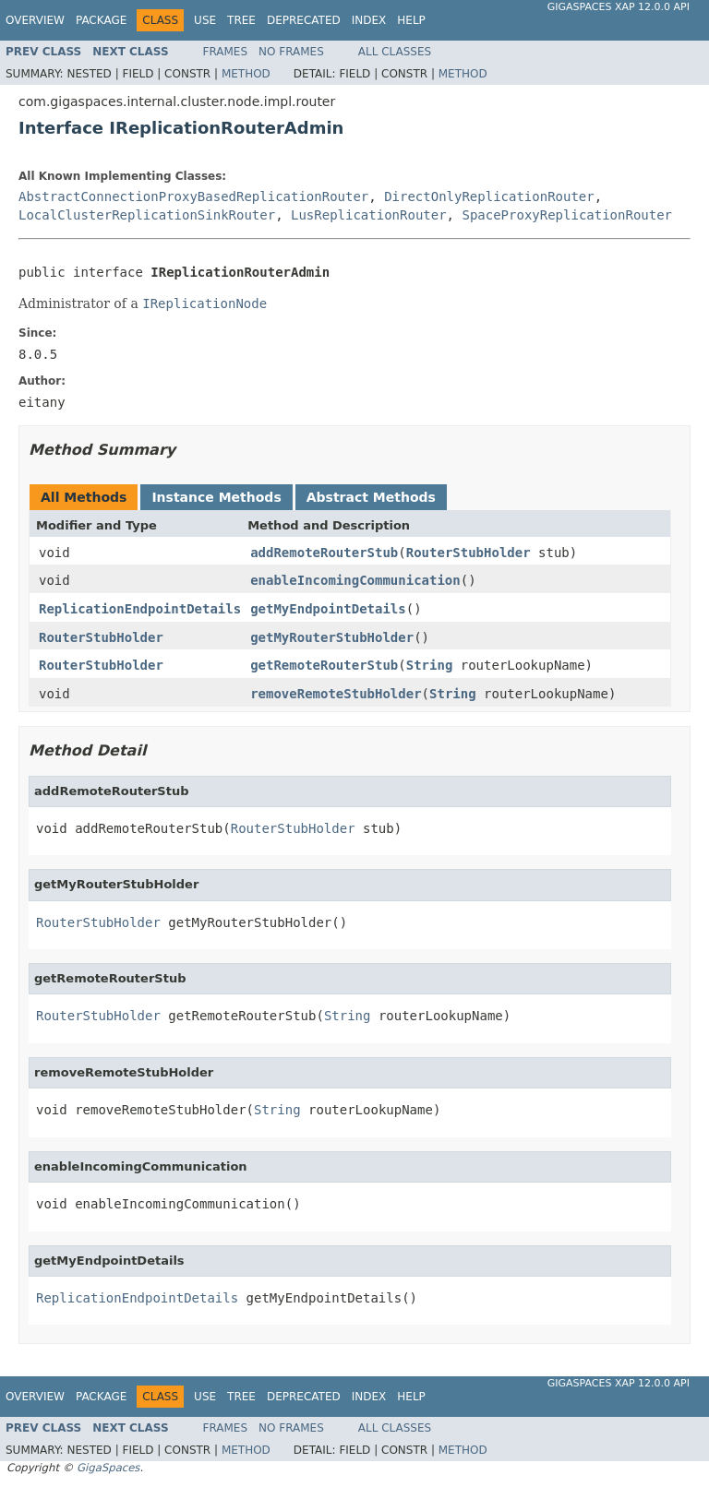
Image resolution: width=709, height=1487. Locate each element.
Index (369, 20)
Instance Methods (216, 497)
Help (411, 20)
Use (205, 20)
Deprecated (304, 20)
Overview (35, 20)
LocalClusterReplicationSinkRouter (146, 215)
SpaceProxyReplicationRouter (567, 215)
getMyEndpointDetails (328, 608)
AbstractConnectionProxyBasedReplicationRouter (193, 196)
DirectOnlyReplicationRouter (489, 196)
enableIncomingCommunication (355, 580)
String (429, 665)
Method (246, 73)
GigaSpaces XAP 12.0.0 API (618, 7)
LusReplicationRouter (369, 215)
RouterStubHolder (468, 552)
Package (101, 20)
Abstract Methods (371, 497)
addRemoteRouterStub (324, 552)
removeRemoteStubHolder (335, 693)
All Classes (394, 51)
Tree (241, 20)
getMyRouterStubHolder (332, 637)
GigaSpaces (108, 1467)
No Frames (291, 51)
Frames (225, 51)
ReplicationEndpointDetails (140, 608)
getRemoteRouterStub (324, 665)
